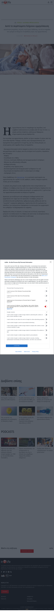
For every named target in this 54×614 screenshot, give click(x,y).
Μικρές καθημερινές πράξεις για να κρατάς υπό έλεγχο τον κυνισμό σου (44, 399)
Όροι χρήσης (29, 599)
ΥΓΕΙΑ (19, 22)
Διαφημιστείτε (30, 596)
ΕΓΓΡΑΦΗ (5, 591)
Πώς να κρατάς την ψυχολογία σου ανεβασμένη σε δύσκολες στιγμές (9, 419)
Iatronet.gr (20, 177)
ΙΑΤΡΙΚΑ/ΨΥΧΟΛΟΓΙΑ (31, 22)
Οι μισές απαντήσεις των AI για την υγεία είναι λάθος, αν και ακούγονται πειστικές (27, 399)
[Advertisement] (27, 480)
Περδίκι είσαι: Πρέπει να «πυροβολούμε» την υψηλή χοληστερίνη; (45, 450)
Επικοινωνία (3, 599)
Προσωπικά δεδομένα (31, 601)
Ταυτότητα (3, 596)
